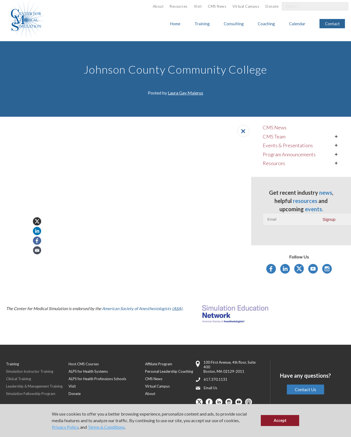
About (158, 6)
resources (305, 200)
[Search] (341, 6)
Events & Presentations (288, 145)
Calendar (297, 23)
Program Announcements (289, 154)
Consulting (234, 23)
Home (175, 23)
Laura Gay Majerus (185, 92)
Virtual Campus (246, 6)
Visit (198, 6)
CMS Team (274, 136)
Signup (328, 219)
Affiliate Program (158, 364)
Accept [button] (280, 420)
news (325, 192)
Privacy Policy (65, 427)
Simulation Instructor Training (29, 371)
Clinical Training (18, 379)
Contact (332, 23)
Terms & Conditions (106, 427)
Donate (271, 6)
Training (202, 23)
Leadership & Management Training (34, 386)
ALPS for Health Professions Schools (97, 379)
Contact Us (305, 389)
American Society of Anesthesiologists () (142, 308)
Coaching (266, 23)
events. (314, 209)
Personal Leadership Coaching (169, 371)
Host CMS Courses (84, 364)
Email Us (210, 388)
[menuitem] (158, 6)
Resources (179, 6)
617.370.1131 (215, 379)
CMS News (217, 6)
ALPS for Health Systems (88, 371)
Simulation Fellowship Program (30, 393)
